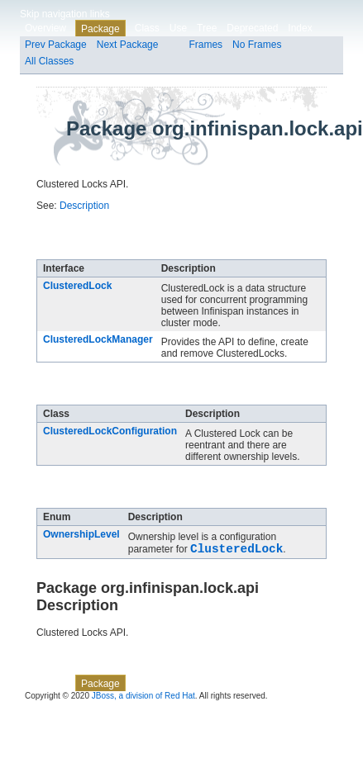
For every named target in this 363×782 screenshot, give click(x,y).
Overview (45, 28)
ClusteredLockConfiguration (110, 431)
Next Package (128, 44)
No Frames (256, 44)
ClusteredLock (77, 285)
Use (178, 28)
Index (300, 28)
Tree (207, 28)
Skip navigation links (65, 14)
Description (84, 205)
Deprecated (252, 28)
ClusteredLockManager (98, 339)
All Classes (49, 61)
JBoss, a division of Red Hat (143, 698)
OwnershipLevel (81, 534)
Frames (205, 44)
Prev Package (56, 44)
